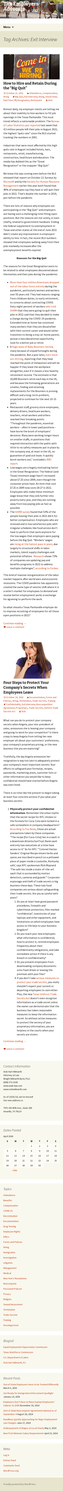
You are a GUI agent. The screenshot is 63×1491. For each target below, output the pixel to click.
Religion (7, 1299)
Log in (6, 1455)
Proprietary (22, 707)
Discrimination (10, 1215)
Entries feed (9, 1460)
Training (51, 700)
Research (38, 556)
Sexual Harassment (13, 1304)
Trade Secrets (39, 700)
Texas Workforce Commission (18, 1352)
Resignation (23, 100)
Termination (25, 700)
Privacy (7, 1294)
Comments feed (11, 1465)
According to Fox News (23, 829)
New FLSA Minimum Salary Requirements (23, 1433)
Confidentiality (13, 704)
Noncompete (9, 1283)
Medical (7, 1273)
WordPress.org (11, 1470)
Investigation (9, 1257)
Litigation (8, 1262)
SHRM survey (22, 512)
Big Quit (19, 96)
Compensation (50, 93)
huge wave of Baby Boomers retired (32, 346)
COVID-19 (7, 1210)
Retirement (36, 100)
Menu (6, 27)
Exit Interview (30, 96)
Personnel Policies (12, 1288)
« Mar (14, 1170)
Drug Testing (9, 1226)
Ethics (6, 1236)
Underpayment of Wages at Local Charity (23, 1428)
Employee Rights (11, 1231)
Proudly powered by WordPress (19, 1484)
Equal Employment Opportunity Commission (25, 1347)
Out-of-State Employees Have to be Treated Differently (31, 1384)
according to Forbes (46, 568)
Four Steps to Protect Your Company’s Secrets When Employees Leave (26, 687)
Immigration (9, 1252)
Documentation (37, 697)
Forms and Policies (12, 1241)
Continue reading (14, 623)
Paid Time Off (9, 100)
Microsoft (8, 181)
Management (9, 1267)
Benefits (7, 1200)
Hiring (6, 96)
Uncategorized (10, 1325)
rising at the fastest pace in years (33, 544)
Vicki (50, 100)
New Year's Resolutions (15, 1278)
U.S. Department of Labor (16, 1357)
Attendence (35, 93)
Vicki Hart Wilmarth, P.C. (14, 1362)
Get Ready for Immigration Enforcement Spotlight (28, 1393)
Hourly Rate (51, 96)
